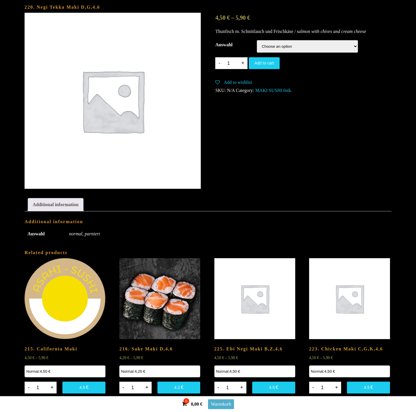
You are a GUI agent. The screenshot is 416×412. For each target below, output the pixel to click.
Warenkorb (221, 404)
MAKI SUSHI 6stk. (273, 90)
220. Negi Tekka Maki (62, 7)
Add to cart (264, 63)
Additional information (56, 204)
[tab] (55, 204)
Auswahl (224, 44)
